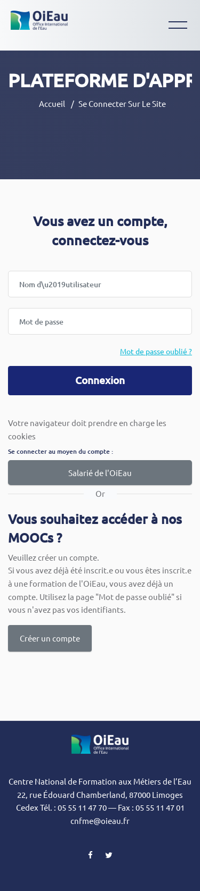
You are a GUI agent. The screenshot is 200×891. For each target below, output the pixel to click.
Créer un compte (50, 638)
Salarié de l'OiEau (100, 473)
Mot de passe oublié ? (156, 351)
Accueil (52, 103)
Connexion (100, 380)
